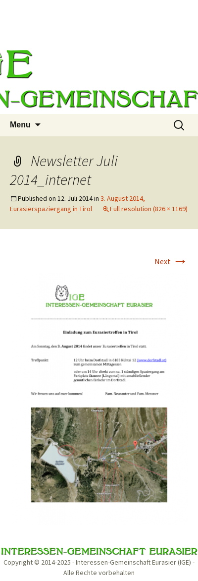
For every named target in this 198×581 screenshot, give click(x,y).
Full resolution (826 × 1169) (149, 208)
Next (171, 261)
